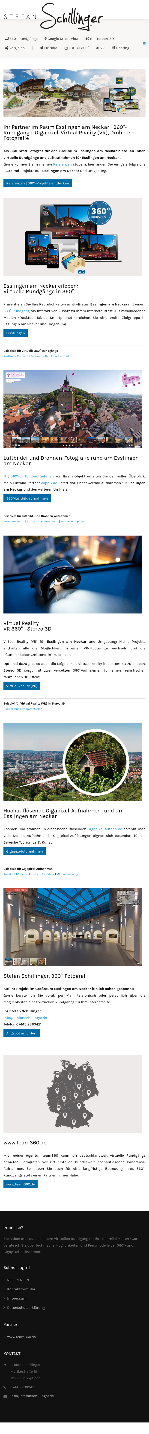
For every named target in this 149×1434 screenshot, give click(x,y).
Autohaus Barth (13, 521)
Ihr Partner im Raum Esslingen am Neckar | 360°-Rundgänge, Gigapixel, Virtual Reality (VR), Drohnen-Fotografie (68, 132)
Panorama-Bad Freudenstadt (49, 356)
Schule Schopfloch (73, 521)
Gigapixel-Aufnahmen (24, 851)
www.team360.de (24, 1142)
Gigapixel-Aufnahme (105, 829)
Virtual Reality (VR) (22, 686)
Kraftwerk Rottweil (15, 356)
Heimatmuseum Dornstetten (22, 709)
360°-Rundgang (16, 311)
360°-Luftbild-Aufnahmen (32, 476)
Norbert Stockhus (42, 874)
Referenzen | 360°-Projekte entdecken (37, 183)
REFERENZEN (18, 1280)
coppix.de (49, 483)
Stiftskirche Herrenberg (42, 521)
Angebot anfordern (22, 1033)
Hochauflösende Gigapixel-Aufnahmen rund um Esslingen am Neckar (63, 813)
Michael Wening (67, 874)
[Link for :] (74, 93)
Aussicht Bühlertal (15, 874)
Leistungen (15, 333)
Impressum (17, 1298)
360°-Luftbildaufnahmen (27, 498)
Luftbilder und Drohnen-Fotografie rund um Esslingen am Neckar (71, 461)
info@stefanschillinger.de (25, 1018)
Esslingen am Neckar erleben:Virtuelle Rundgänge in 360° (40, 289)
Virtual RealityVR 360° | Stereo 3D (27, 626)
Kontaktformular (21, 1289)
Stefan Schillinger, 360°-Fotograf (44, 976)
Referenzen (62, 164)
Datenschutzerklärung (26, 1307)
